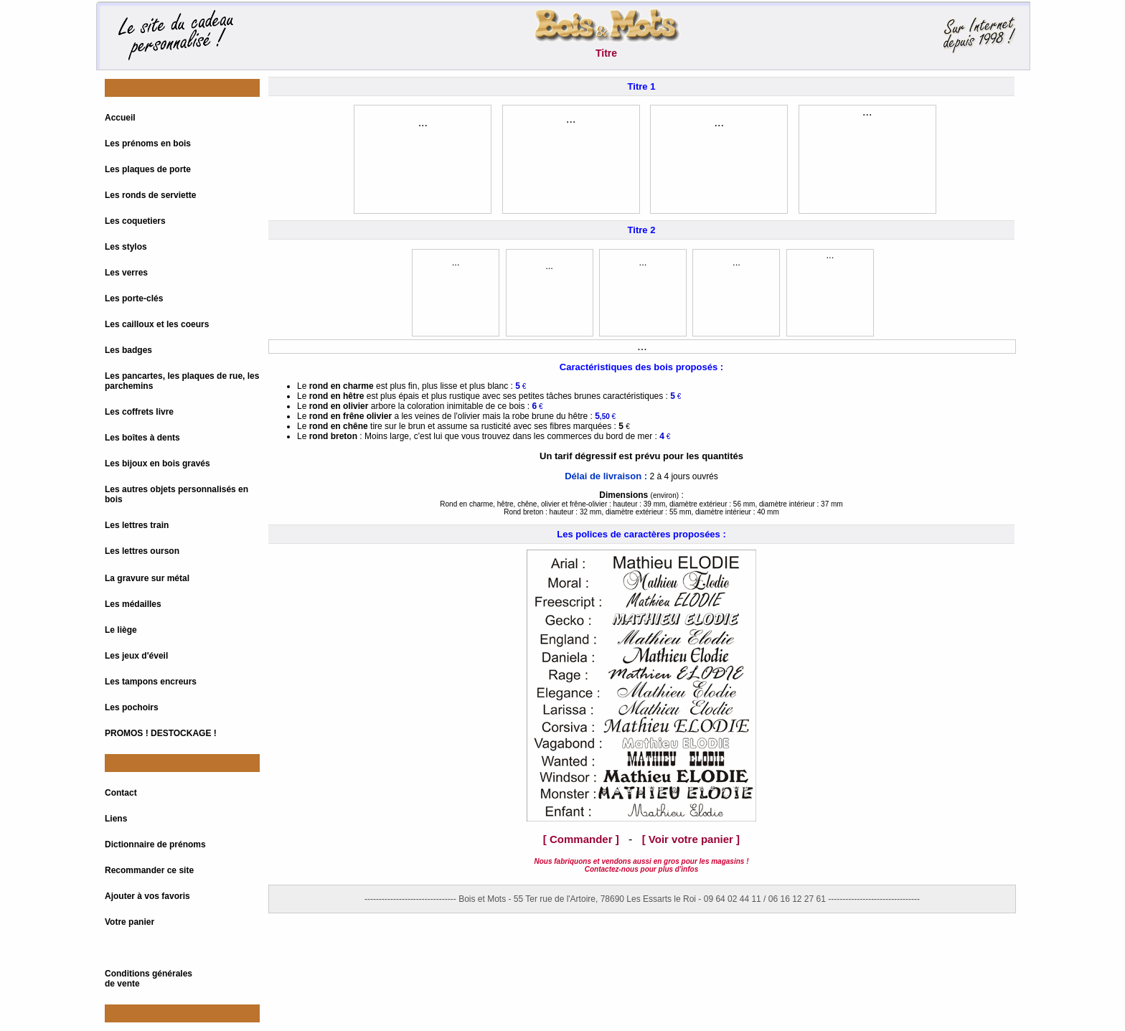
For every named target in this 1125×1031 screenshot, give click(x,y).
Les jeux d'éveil (136, 656)
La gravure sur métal (147, 578)
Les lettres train (137, 525)
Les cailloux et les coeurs (157, 324)
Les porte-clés (134, 298)
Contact (121, 793)
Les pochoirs (132, 707)
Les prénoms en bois (148, 143)
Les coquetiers (135, 221)
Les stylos (126, 247)
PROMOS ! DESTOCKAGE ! (161, 733)
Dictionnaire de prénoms (155, 844)
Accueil (120, 118)
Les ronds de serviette (150, 195)
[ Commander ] (581, 839)
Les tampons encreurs (151, 682)
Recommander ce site (149, 870)
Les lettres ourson (142, 551)
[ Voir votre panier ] (691, 839)
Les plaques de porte (148, 169)
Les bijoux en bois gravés (157, 463)
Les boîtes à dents (142, 438)
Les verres (126, 273)
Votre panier (129, 922)
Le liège (121, 630)
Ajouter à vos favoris (147, 896)
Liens (116, 819)
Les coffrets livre (139, 412)
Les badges (128, 350)
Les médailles (133, 604)
